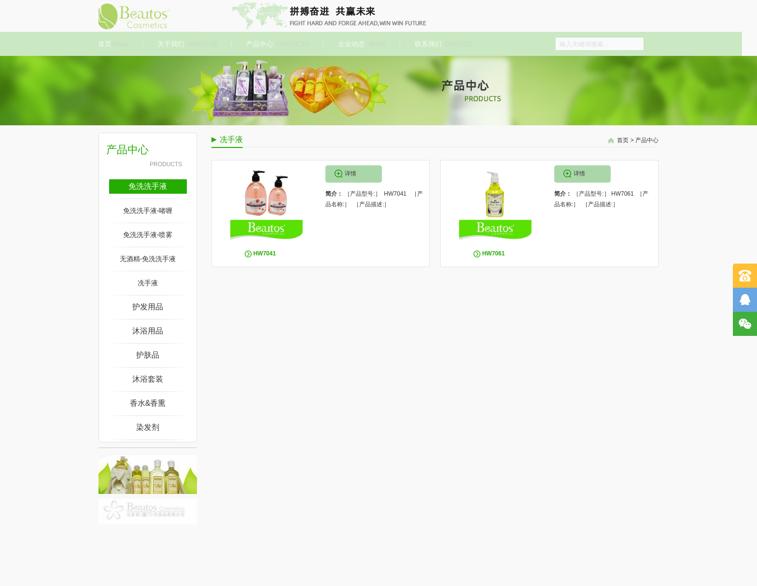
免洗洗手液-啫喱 (148, 210)
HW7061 (493, 253)
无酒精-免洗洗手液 (148, 259)
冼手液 (148, 283)
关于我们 (186, 44)
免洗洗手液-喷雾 (148, 235)
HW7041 (264, 253)
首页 (112, 44)
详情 (350, 173)
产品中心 (276, 44)
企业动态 (360, 44)
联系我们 (442, 44)
